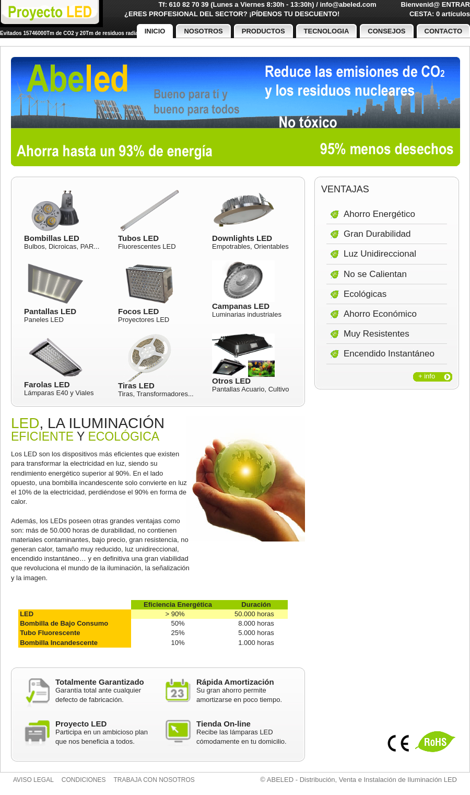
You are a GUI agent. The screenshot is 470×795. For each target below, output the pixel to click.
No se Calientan (375, 274)
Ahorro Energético (379, 214)
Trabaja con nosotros (154, 780)
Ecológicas (365, 294)
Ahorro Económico (380, 314)
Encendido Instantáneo (389, 354)
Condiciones (84, 780)
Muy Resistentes (376, 334)
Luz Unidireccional (380, 254)
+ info (426, 376)
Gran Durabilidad (377, 234)
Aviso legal (33, 780)
